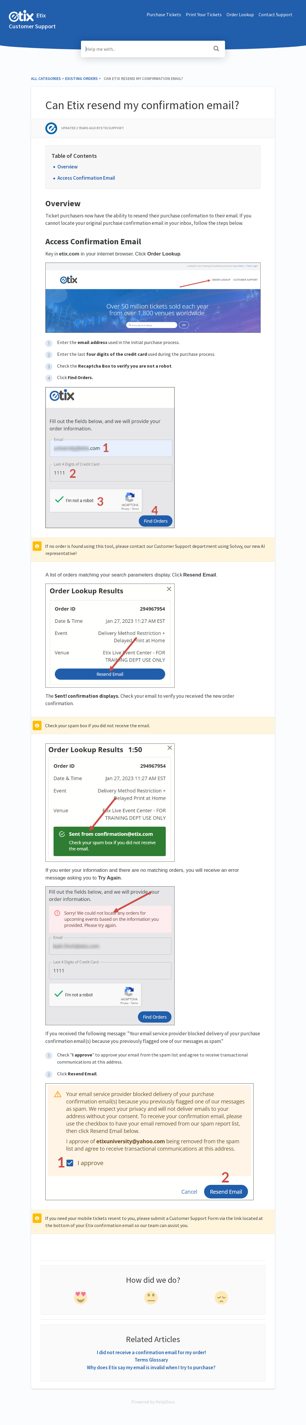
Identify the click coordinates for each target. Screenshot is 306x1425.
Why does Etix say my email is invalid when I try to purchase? (151, 1367)
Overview (67, 166)
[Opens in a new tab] (153, 1402)
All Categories (46, 78)
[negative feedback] (222, 1299)
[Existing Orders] (81, 78)
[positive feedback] (81, 1299)
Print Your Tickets (204, 14)
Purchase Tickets (164, 14)
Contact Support (275, 14)
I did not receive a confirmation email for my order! (151, 1352)
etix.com (69, 254)
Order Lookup (240, 14)
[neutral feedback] (151, 1299)
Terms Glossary (151, 1360)
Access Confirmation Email (86, 178)
